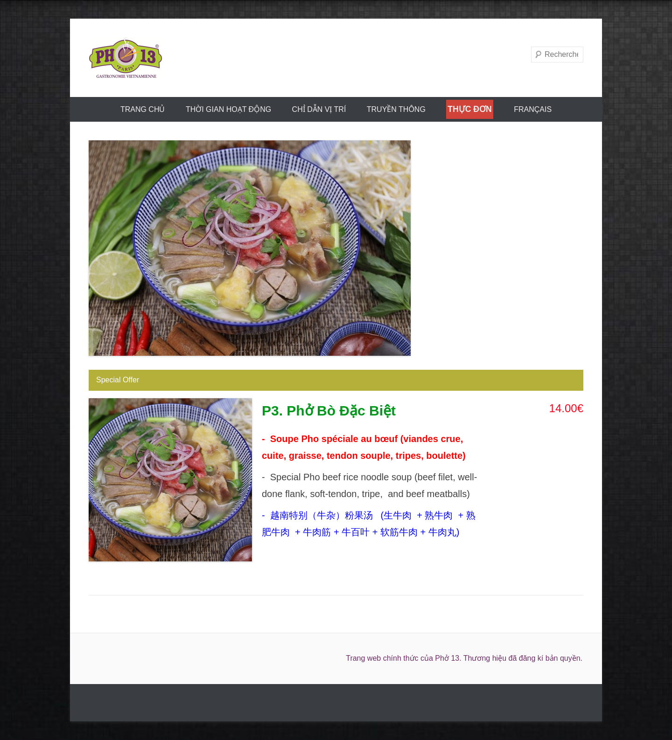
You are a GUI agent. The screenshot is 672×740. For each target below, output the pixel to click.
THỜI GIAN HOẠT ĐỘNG (228, 109)
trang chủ (142, 109)
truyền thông (396, 109)
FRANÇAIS (533, 109)
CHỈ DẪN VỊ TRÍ (319, 109)
